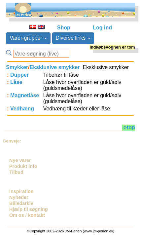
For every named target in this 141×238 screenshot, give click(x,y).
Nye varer (20, 160)
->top (128, 127)
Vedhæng (22, 108)
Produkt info (23, 166)
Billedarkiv (21, 203)
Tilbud (16, 172)
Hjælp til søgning (28, 209)
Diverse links (73, 38)
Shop (63, 27)
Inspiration (21, 191)
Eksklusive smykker (54, 67)
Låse (16, 82)
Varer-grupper (28, 38)
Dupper (19, 75)
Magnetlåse (24, 95)
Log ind (102, 27)
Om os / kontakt (27, 215)
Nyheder (18, 197)
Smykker (17, 67)
